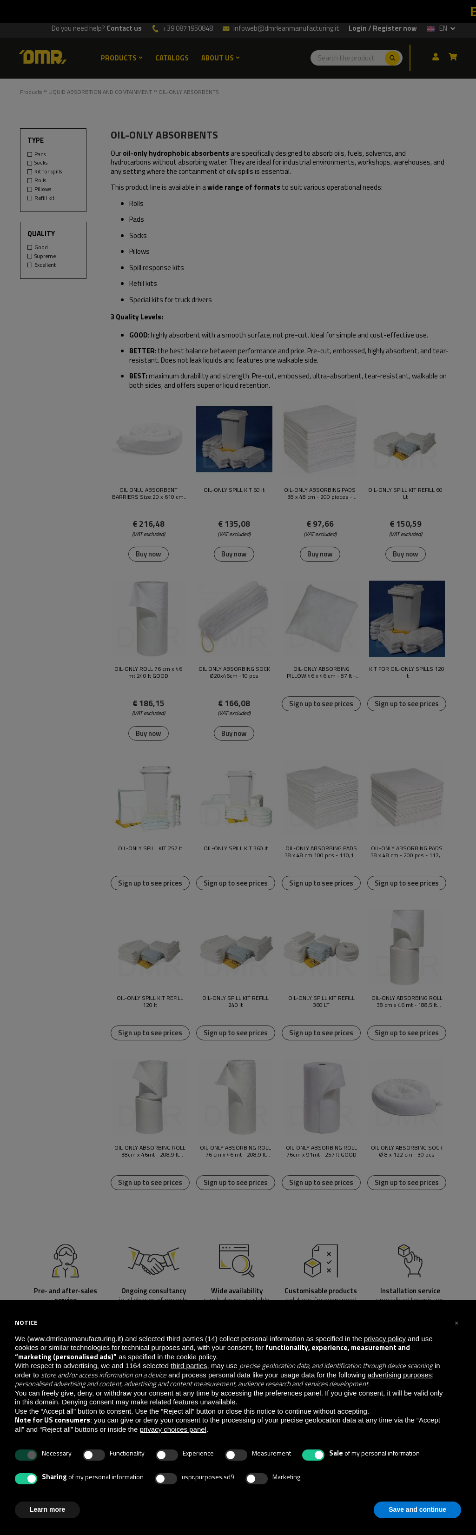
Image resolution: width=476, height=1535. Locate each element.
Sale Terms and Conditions (204, 1453)
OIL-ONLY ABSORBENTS (189, 92)
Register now (395, 28)
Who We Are (187, 1396)
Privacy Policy (189, 1405)
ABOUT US (220, 58)
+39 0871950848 (188, 28)
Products (31, 92)
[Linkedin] (330, 1484)
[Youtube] (374, 1484)
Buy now (148, 554)
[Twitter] (344, 1484)
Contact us (124, 28)
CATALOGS (172, 58)
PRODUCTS (121, 58)
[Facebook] (358, 1484)
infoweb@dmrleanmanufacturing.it (280, 28)
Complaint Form (192, 1464)
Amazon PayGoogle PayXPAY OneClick (391, 1426)
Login (358, 28)
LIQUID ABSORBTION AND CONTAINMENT (100, 92)
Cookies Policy (189, 1416)
